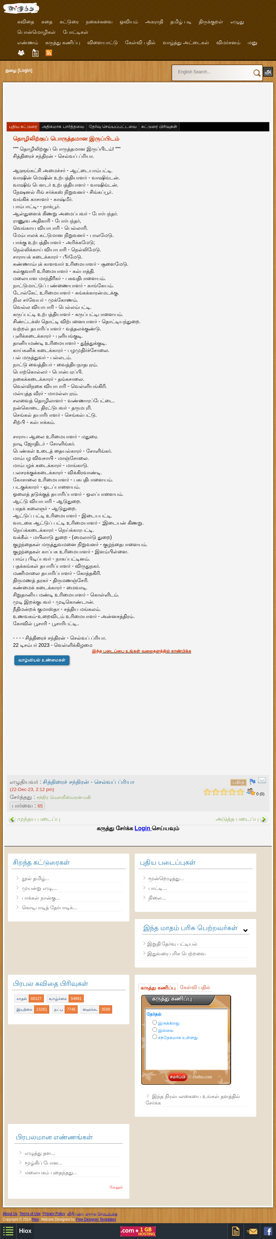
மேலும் (116, 1187)
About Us (10, 1214)
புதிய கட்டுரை (23, 126)
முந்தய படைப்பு (38, 819)
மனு (252, 42)
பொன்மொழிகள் (36, 32)
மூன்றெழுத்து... (166, 878)
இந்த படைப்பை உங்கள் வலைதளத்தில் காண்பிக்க (141, 651)
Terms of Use (30, 1214)
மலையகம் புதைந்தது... (51, 1172)
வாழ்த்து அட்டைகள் (186, 42)
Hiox (35, 1219)
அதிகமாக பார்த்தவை (63, 126)
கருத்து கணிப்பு (62, 42)
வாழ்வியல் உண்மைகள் (41, 660)
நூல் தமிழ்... (36, 878)
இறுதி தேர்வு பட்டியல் (172, 944)
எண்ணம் (27, 42)
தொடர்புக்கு (108, 1214)
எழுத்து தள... (40, 1153)
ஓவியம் (129, 21)
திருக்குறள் (211, 21)
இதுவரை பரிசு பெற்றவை (176, 953)
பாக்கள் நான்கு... (41, 898)
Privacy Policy (54, 1214)
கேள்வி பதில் (140, 42)
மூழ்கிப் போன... (44, 1163)
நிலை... (157, 898)
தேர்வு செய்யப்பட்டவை (113, 126)
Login (143, 828)
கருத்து (91, 1214)
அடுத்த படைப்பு (237, 819)
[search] (203, 68)
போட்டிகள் (75, 32)
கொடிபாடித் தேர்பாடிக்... (49, 907)
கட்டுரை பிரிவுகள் (159, 126)
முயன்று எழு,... (40, 888)
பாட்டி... (157, 888)
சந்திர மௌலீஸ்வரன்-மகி (64, 797)
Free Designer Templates (96, 1219)
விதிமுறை (75, 1214)
